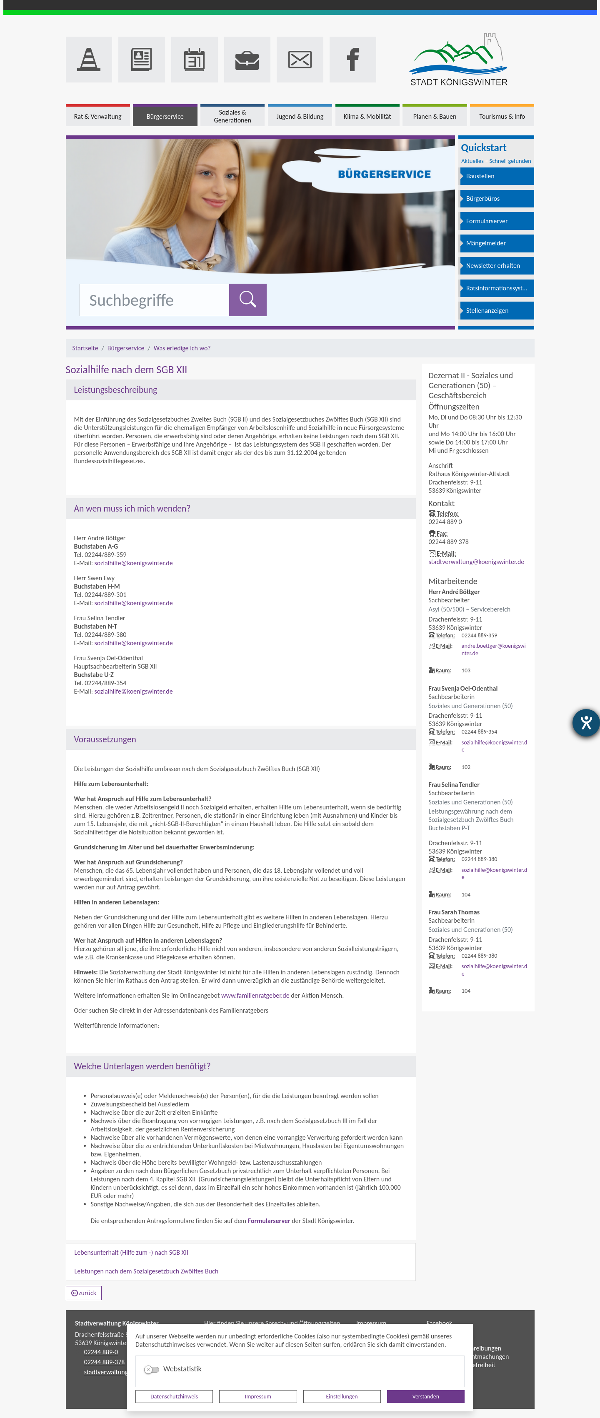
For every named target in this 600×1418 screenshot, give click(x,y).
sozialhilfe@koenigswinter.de (134, 563)
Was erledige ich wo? (182, 348)
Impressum (258, 1396)
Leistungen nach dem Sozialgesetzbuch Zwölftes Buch (147, 1271)
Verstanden (425, 1396)
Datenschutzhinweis (174, 1396)
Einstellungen (342, 1396)
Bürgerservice (126, 348)
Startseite (85, 348)
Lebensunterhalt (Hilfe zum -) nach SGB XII (131, 1252)
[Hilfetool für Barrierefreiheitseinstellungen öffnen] (586, 722)
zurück (84, 1293)
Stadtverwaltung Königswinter (117, 1323)
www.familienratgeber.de (255, 995)
